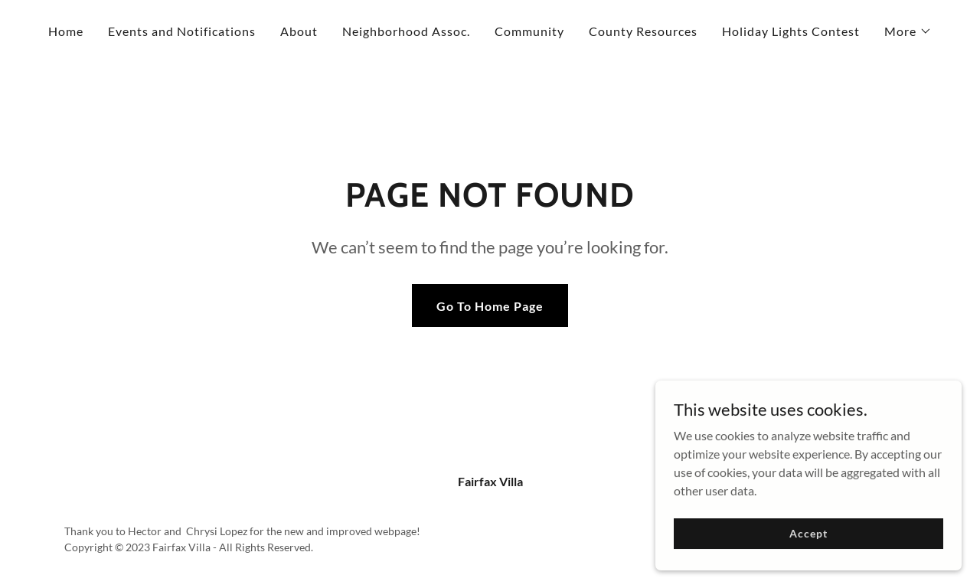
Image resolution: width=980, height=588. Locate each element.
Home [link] (65, 31)
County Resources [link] (643, 31)
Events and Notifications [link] (182, 31)
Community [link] (529, 31)
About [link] (299, 31)
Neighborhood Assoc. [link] (406, 31)
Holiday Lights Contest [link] (791, 31)
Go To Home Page (490, 306)
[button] (908, 31)
